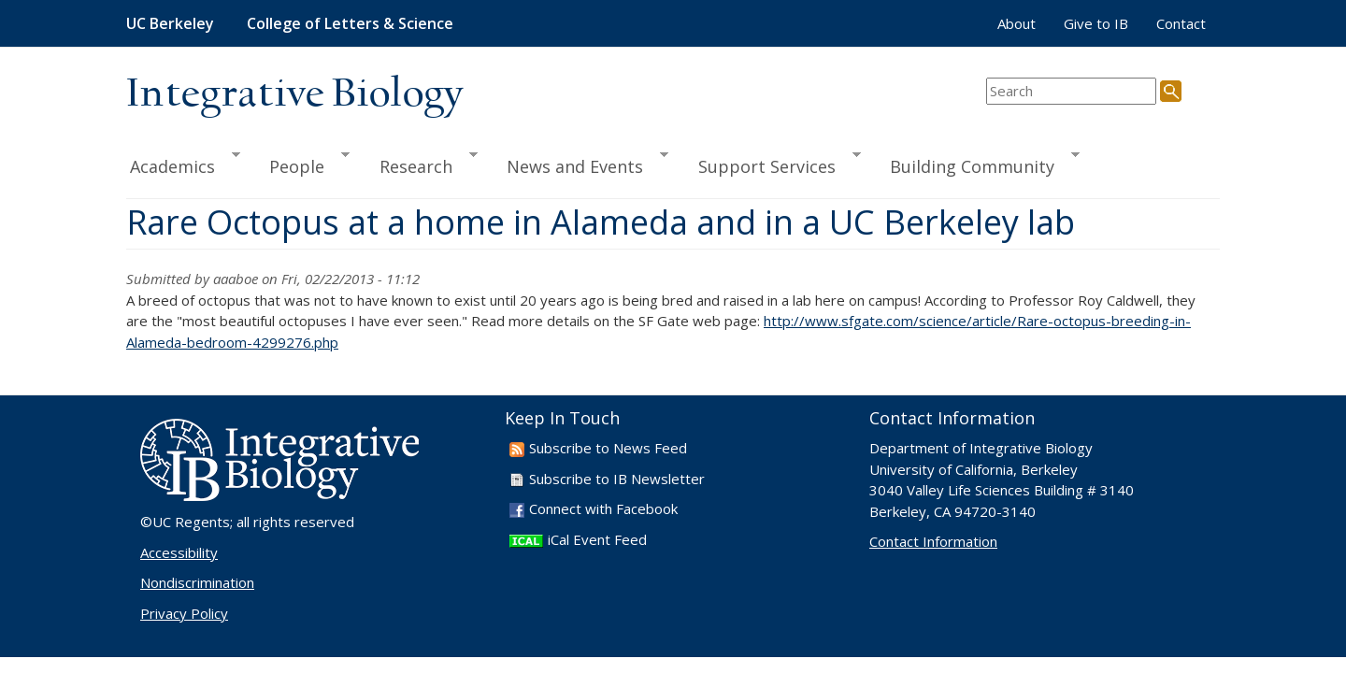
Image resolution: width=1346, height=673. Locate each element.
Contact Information (933, 541)
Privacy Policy (184, 613)
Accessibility (179, 552)
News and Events (579, 164)
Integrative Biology (294, 95)
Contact (1181, 23)
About (1016, 23)
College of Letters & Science (350, 23)
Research (420, 164)
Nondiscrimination (197, 582)
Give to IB (1096, 23)
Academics (183, 164)
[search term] (1071, 91)
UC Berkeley (170, 23)
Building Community (976, 164)
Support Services (771, 164)
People (301, 164)
